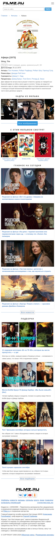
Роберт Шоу (37, 70)
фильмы (21, 500)
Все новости (27, 312)
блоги (36, 500)
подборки (49, 500)
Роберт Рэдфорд (25, 70)
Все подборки (27, 479)
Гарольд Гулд (48, 70)
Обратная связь (28, 535)
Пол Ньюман (13, 70)
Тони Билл (27, 79)
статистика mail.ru (45, 503)
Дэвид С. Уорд (17, 76)
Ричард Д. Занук (38, 79)
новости (13, 500)
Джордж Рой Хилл (18, 73)
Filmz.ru (6, 511)
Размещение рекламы (45, 535)
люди (42, 500)
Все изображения (27, 123)
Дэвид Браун (17, 79)
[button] (51, 109)
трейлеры (5, 500)
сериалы (29, 500)
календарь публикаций (11, 503)
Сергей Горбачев (30, 516)
